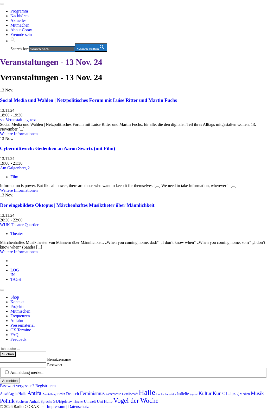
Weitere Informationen (19, 134)
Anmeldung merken (26, 372)
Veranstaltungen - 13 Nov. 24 (51, 62)
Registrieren (45, 385)
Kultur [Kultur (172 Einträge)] (205, 393)
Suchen (8, 354)
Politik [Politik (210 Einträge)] (7, 401)
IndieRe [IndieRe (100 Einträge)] (183, 394)
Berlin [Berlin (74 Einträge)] (61, 394)
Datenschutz (78, 406)
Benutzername (59, 359)
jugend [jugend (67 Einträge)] (194, 394)
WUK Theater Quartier (19, 224)
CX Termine (20, 330)
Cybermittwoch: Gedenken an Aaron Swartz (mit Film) (57, 148)
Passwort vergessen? (17, 385)
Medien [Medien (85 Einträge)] (245, 394)
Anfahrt (16, 320)
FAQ (14, 334)
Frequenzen (20, 316)
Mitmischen (20, 311)
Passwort (54, 365)
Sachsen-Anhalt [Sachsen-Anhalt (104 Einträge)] (28, 401)
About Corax (21, 30)
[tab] (14, 272)
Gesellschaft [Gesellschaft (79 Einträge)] (130, 394)
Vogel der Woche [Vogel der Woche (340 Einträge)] (135, 400)
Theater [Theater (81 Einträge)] (78, 402)
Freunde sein (21, 34)
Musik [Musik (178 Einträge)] (257, 393)
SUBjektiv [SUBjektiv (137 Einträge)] (62, 401)
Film (14, 177)
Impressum (56, 406)
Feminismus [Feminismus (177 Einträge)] (92, 393)
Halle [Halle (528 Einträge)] (147, 392)
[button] (13, 41)
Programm (19, 11)
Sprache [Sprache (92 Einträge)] (46, 402)
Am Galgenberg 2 (15, 168)
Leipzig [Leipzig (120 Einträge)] (232, 393)
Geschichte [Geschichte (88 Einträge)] (113, 394)
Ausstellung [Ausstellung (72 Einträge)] (49, 393)
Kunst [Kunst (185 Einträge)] (219, 393)
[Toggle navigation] (2, 3)
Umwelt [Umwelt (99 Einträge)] (90, 401)
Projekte (17, 306)
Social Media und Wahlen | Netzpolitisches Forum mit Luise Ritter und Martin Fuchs (88, 100)
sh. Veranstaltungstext (18, 119)
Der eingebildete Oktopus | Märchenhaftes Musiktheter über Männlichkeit (77, 205)
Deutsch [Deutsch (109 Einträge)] (72, 394)
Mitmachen (19, 25)
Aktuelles (18, 20)
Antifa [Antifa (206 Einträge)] (34, 393)
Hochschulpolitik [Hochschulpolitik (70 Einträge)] (166, 393)
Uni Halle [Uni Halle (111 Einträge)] (104, 401)
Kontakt (17, 302)
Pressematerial (22, 325)
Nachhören (19, 16)
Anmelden (10, 381)
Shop (14, 297)
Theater (16, 233)
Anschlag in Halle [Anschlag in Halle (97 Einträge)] (13, 394)
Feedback (18, 339)
